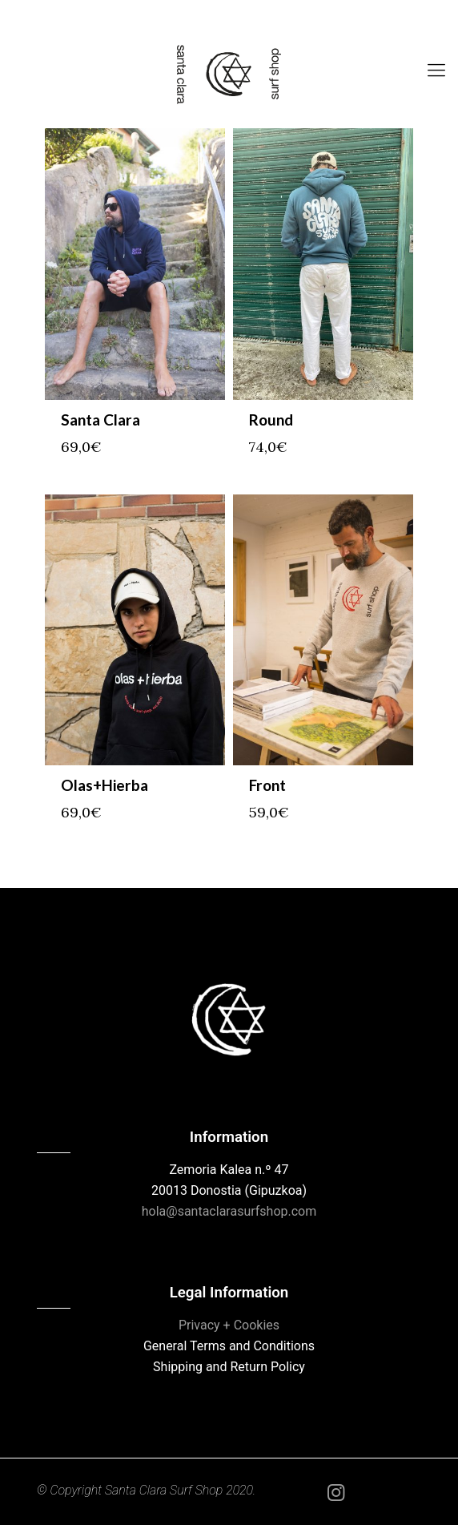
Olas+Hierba (104, 785)
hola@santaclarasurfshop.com (229, 1211)
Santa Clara (100, 419)
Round (271, 419)
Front (267, 785)
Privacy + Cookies (229, 1325)
